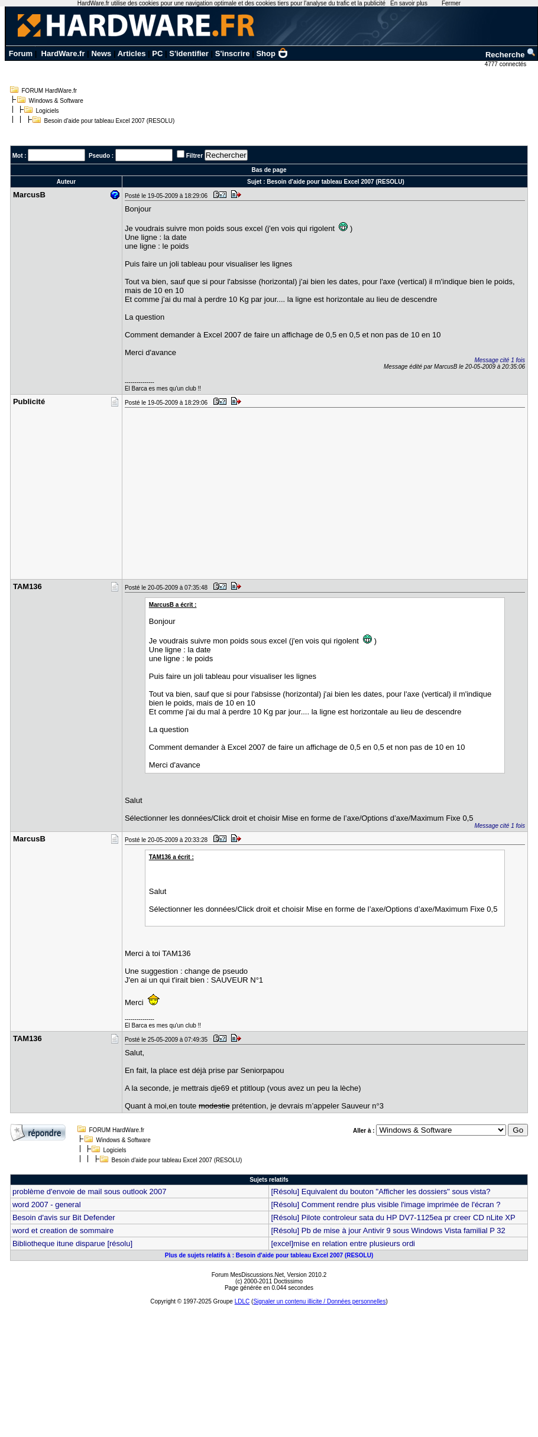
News (101, 53)
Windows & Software (56, 100)
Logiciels (47, 111)
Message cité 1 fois (499, 360)
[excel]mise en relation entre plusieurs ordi (343, 1243)
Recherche (510, 54)
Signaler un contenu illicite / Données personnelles (319, 1301)
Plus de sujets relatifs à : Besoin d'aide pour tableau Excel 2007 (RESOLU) (269, 1255)
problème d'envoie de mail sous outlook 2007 (89, 1191)
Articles (132, 53)
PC (157, 53)
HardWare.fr (63, 53)
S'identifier (189, 53)
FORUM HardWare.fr (49, 90)
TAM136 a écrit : (171, 857)
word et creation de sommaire (63, 1230)
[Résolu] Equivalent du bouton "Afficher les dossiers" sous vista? (380, 1191)
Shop (272, 53)
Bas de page (269, 170)
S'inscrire (232, 53)
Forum (21, 53)
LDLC (242, 1301)
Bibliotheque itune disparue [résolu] (72, 1243)
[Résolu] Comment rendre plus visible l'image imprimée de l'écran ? (385, 1204)
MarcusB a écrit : (173, 605)
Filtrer (194, 155)
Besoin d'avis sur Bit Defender (63, 1217)
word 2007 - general (46, 1204)
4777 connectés (506, 64)
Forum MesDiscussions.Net (248, 1275)
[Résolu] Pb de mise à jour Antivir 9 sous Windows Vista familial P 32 (388, 1230)
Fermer (451, 3)
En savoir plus (408, 3)
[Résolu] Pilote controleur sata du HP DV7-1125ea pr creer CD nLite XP (393, 1217)
